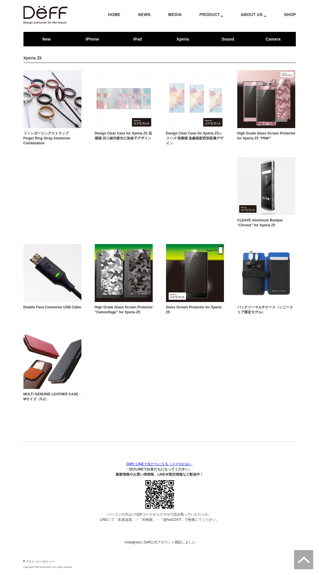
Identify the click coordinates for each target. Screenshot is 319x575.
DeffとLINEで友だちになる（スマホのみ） (159, 464)
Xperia (182, 39)
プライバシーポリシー (39, 561)
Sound (228, 39)
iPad (137, 39)
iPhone (92, 39)
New (46, 39)
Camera (273, 39)
